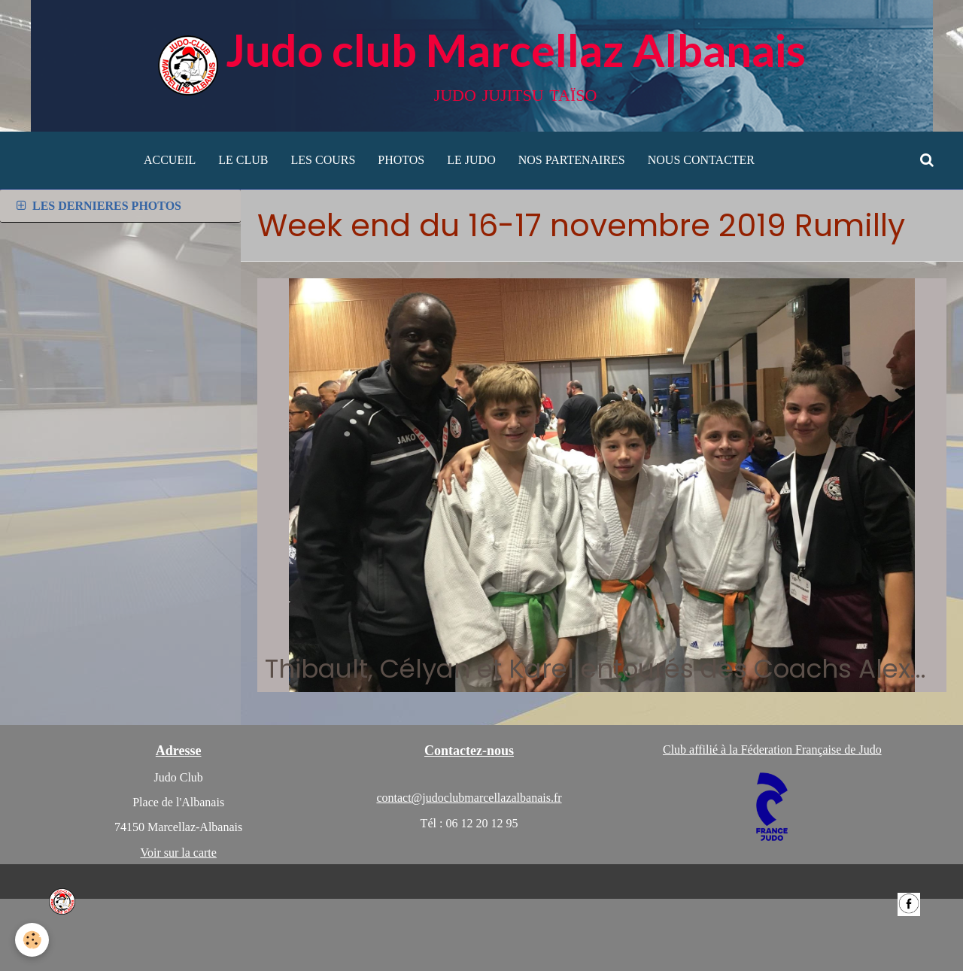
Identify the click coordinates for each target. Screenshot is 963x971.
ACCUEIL (170, 159)
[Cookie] (32, 940)
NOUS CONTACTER (701, 159)
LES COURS (323, 159)
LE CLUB (243, 159)
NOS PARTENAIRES (571, 159)
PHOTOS (401, 159)
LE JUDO (471, 159)
